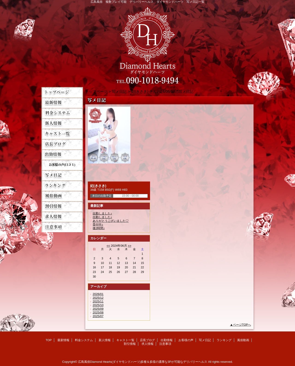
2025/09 (98, 308)
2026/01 (98, 294)
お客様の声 (62, 165)
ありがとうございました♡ (111, 221)
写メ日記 (62, 175)
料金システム (62, 113)
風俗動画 (62, 196)
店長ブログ (62, 144)
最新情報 (62, 102)
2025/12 (98, 297)
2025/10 (98, 305)
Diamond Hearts (147, 44)
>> (129, 245)
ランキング (62, 185)
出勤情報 (62, 154)
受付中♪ (98, 224)
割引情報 (62, 206)
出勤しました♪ (102, 213)
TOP (62, 92)
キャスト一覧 (62, 134)
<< (108, 245)
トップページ (96, 91)
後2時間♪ (99, 228)
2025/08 (98, 312)
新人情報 (62, 123)
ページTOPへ (242, 324)
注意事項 (62, 227)
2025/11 (98, 301)
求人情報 (62, 216)
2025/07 (98, 316)
